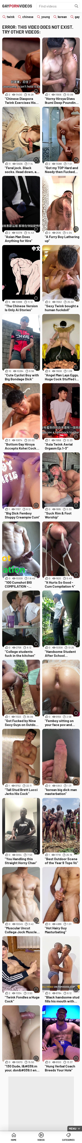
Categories (68, 1140)
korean (62, 17)
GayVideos (17, 6)
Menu (72, 1128)
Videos (41, 1140)
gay (77, 17)
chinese (27, 17)
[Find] (76, 6)
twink (10, 17)
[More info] (36, 91)
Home (13, 1140)
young (45, 17)
